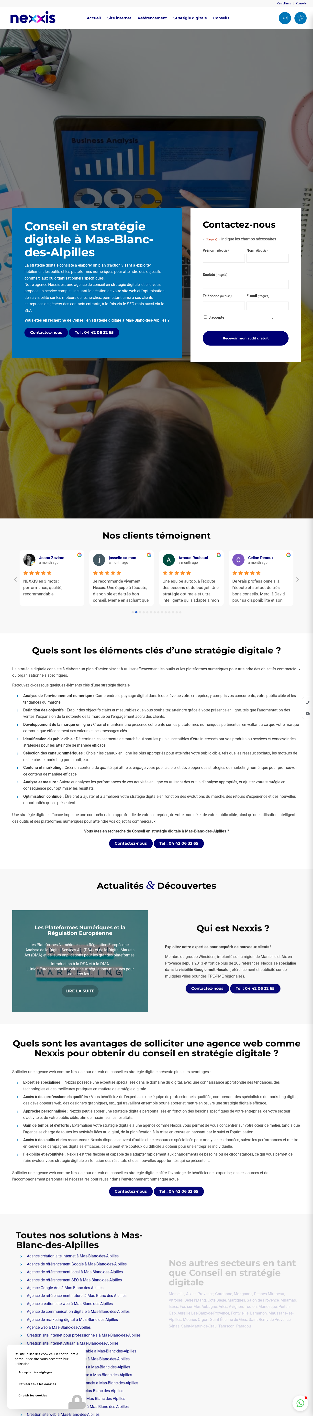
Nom (257, 250)
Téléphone (217, 296)
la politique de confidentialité (248, 317)
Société (215, 275)
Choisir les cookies (33, 1395)
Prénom (216, 250)
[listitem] (307, 702)
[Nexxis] (33, 18)
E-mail (257, 296)
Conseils (301, 3)
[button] (300, 1403)
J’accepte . (241, 317)
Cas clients (284, 3)
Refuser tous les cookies (37, 1384)
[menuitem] (284, 3)
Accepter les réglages (36, 1372)
